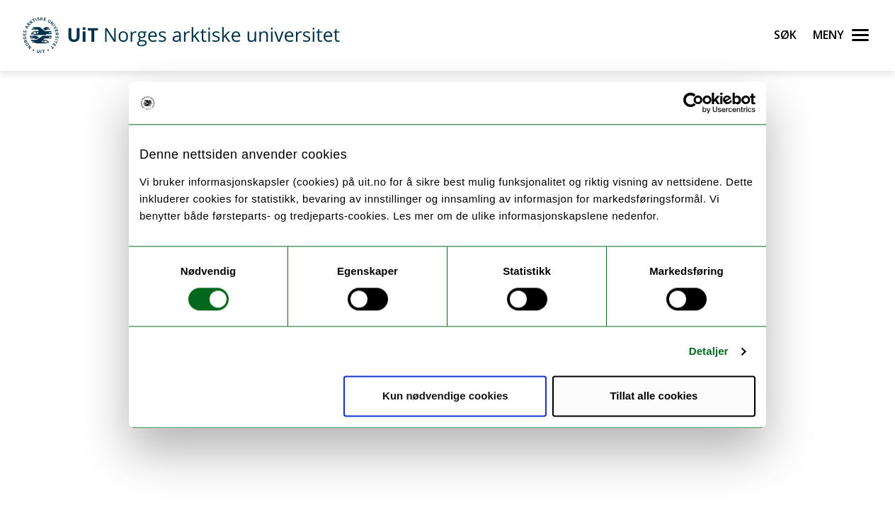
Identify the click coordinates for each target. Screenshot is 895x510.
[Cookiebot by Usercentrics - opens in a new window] (694, 102)
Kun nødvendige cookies (445, 396)
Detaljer (709, 351)
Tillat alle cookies (653, 396)
